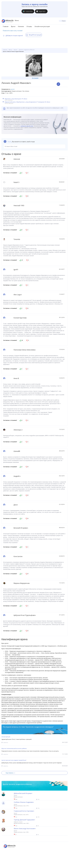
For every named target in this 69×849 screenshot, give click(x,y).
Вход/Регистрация (33, 35)
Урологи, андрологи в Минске (20, 784)
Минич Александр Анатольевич (25, 829)
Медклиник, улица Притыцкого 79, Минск (16, 98)
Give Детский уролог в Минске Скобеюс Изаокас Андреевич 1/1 (14, 808)
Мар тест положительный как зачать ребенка (14, 748)
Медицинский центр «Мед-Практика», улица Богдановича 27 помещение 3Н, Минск (27, 102)
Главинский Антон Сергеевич (24, 811)
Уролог (13, 89)
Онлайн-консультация (42, 26)
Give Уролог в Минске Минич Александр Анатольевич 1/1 (14, 834)
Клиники (21, 26)
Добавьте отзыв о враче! (13, 36)
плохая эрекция (5, 737)
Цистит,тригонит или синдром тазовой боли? (13, 760)
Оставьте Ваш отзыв (34, 146)
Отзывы (29, 26)
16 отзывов (35, 78)
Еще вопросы (11, 773)
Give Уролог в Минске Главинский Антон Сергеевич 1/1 (14, 817)
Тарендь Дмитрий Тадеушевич (24, 820)
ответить (5, 742)
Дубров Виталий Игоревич (23, 793)
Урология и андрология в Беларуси (39, 727)
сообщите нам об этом (27, 126)
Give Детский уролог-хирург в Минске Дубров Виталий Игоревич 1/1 (14, 799)
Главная (5, 26)
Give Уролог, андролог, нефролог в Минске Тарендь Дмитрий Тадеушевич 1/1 (14, 825)
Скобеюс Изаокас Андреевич (24, 802)
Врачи (13, 26)
